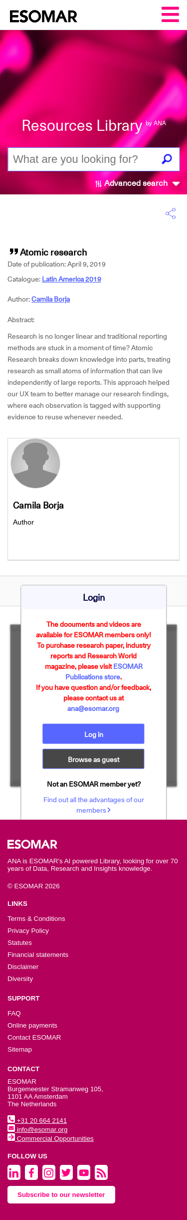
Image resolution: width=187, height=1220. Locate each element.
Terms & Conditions (36, 918)
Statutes (19, 942)
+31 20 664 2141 (37, 1120)
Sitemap (19, 1049)
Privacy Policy (28, 930)
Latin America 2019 (71, 279)
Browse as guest (93, 759)
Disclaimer (22, 966)
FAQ (14, 1013)
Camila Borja (50, 299)
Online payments (32, 1025)
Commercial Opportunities (50, 1138)
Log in (93, 734)
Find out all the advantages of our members (93, 804)
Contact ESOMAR (34, 1037)
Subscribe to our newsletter (61, 1194)
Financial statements (37, 954)
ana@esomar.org (93, 707)
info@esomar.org (37, 1129)
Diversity (20, 979)
